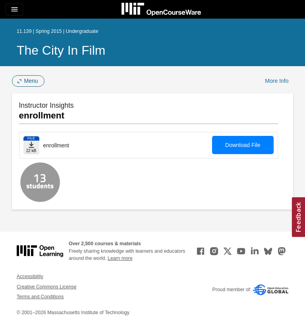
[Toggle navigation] (14, 9)
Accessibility (30, 276)
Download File (243, 145)
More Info (276, 81)
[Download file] (31, 145)
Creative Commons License (46, 287)
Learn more (120, 258)
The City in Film (61, 50)
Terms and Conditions (40, 296)
